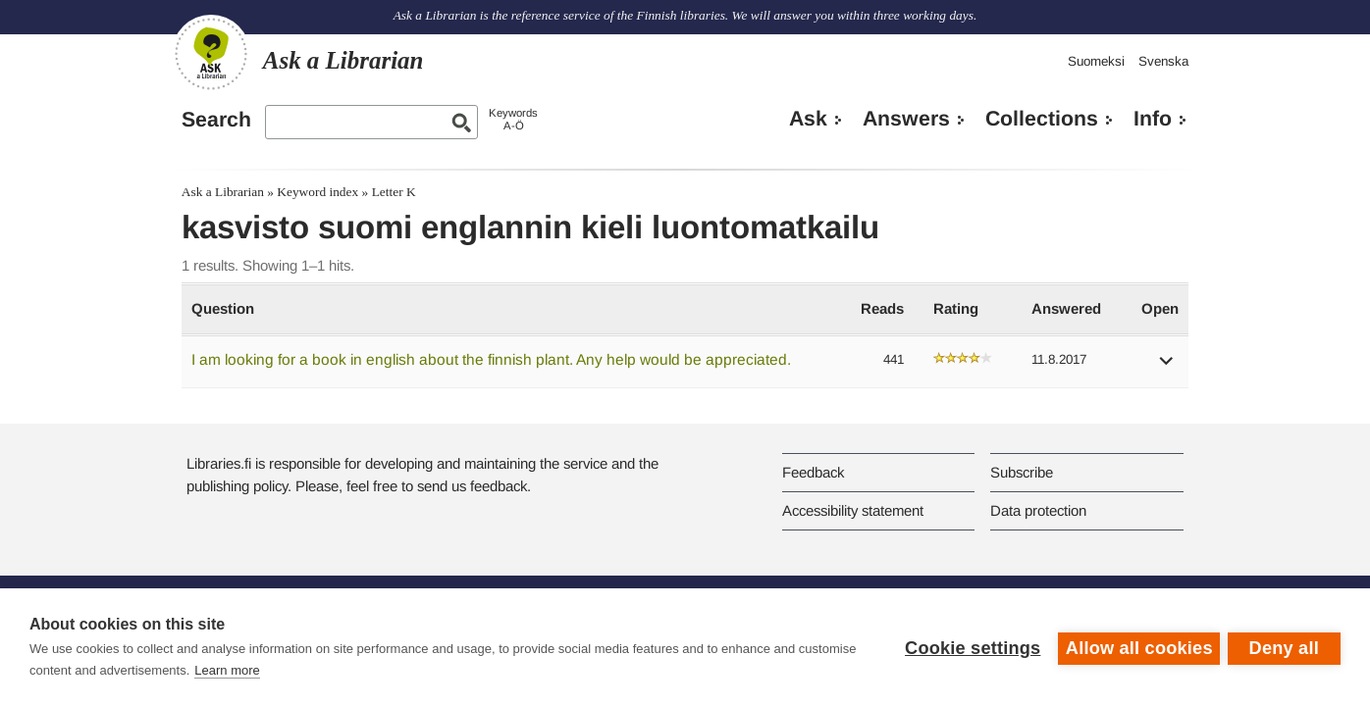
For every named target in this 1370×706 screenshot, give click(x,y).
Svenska (1163, 61)
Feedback (813, 472)
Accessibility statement (852, 510)
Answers (906, 118)
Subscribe (1021, 472)
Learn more (287, 670)
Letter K (394, 191)
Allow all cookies (1136, 647)
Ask (808, 118)
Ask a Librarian (223, 191)
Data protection (1038, 510)
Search (216, 119)
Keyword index (317, 191)
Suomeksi (1096, 61)
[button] (1167, 367)
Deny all (1284, 647)
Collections (1041, 118)
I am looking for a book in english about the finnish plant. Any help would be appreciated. (491, 359)
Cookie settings (969, 647)
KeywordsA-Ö (513, 119)
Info (1152, 118)
